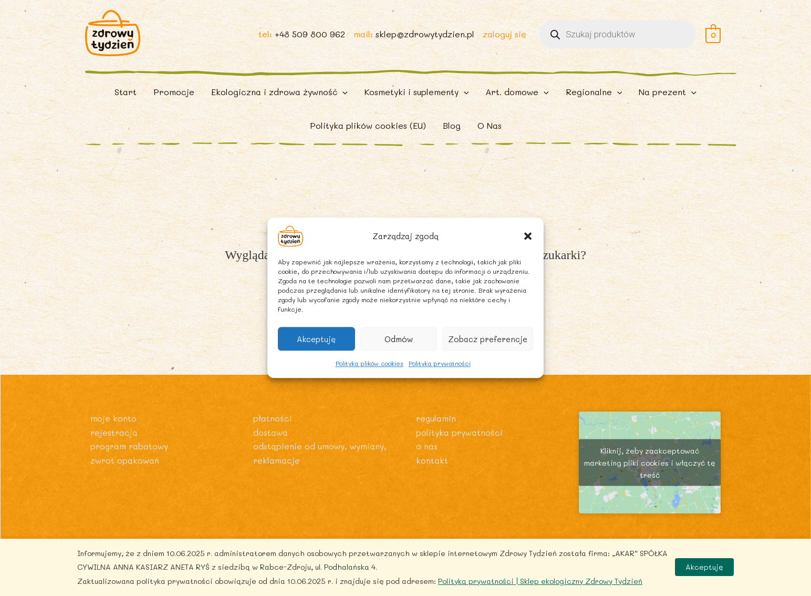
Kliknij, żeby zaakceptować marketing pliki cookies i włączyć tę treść (649, 471)
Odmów (398, 339)
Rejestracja (114, 440)
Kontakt (432, 468)
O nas (427, 454)
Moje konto (113, 426)
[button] (528, 236)
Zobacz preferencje (487, 339)
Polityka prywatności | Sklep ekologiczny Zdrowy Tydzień (540, 581)
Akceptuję (316, 339)
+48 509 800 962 (309, 37)
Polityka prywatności (440, 363)
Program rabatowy (130, 454)
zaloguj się (504, 37)
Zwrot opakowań (125, 468)
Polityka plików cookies (369, 363)
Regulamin (436, 426)
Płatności (272, 426)
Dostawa (270, 440)
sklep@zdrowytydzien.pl (424, 37)
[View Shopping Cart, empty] (713, 37)
